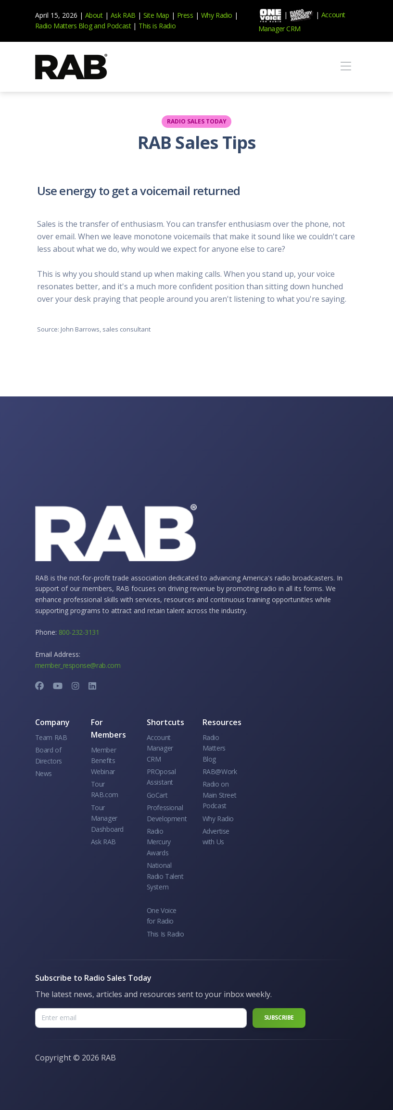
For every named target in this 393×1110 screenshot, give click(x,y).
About (94, 15)
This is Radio (157, 25)
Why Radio (216, 15)
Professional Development (167, 813)
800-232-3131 (79, 632)
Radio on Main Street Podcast (220, 794)
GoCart (157, 795)
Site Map (156, 15)
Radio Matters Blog (63, 25)
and (99, 25)
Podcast (119, 25)
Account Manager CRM (160, 748)
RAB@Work (220, 771)
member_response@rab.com (78, 665)
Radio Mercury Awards (159, 841)
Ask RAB (123, 15)
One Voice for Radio (162, 915)
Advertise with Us (216, 836)
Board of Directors (48, 755)
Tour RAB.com (104, 789)
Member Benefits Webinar (103, 760)
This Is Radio (165, 933)
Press (185, 15)
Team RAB (51, 737)
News (43, 773)
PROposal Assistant (161, 777)
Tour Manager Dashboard (107, 818)
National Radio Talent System (165, 876)
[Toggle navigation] (346, 66)
